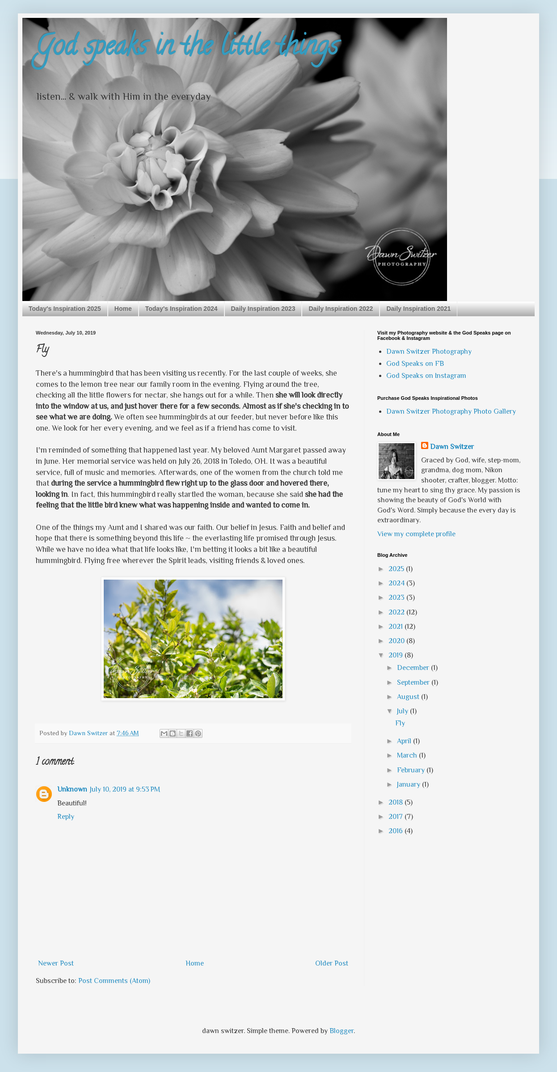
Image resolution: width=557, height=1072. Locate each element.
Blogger (341, 1031)
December (414, 668)
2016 (396, 831)
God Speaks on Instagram (426, 376)
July (403, 711)
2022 (397, 612)
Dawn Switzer (452, 447)
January (409, 784)
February (411, 770)
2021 (396, 627)
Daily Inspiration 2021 (418, 308)
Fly (400, 723)
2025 (397, 569)
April (405, 741)
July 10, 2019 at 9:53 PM (125, 789)
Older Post (331, 963)
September (414, 682)
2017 (396, 817)
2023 (397, 597)
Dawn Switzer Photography (429, 351)
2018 (396, 802)
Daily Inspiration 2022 (340, 308)
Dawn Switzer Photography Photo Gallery (451, 411)
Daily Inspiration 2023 (263, 308)
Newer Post (56, 963)
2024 (397, 583)
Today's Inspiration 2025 (65, 308)
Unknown (72, 789)
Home (123, 308)
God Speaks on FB (415, 364)
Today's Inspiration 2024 (181, 308)
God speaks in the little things (187, 49)
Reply (65, 817)
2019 (396, 655)
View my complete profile (416, 534)
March (408, 755)
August (409, 697)
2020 (397, 641)
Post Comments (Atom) (114, 981)
